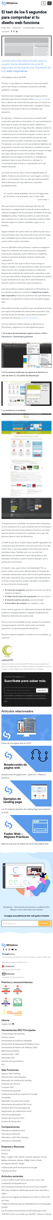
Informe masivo (8, 1037)
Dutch (32, 1160)
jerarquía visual (40, 99)
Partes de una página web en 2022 (16, 743)
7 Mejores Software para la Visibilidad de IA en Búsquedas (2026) (26, 1206)
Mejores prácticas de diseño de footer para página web (24, 844)
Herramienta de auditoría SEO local (16, 1104)
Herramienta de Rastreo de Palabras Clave (19, 1047)
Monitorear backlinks (10, 1051)
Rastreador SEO (8, 1057)
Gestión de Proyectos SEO (12, 1118)
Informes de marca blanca (12, 1061)
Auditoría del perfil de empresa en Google (19, 1094)
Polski (38, 1160)
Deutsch (28, 1157)
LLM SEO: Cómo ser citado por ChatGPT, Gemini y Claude (26, 1214)
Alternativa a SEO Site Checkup (14, 1137)
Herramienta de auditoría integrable (16, 1040)
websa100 (17, 28)
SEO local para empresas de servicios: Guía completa (24, 1187)
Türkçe (21, 1163)
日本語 (26, 1160)
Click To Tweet (42, 199)
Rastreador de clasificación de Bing (16, 1080)
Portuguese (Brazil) (9, 1163)
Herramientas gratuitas (11, 1090)
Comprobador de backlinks (13, 1034)
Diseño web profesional (35, 28)
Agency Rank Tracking (10, 1073)
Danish (21, 1157)
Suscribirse (42, 690)
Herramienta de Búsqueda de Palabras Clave (20, 1044)
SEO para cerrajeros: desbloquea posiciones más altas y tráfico (25, 1192)
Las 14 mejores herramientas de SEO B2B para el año (23, 1210)
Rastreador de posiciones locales (15, 1101)
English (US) (12, 1157)
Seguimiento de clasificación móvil (16, 1111)
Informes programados (11, 1114)
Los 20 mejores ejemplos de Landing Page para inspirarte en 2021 (25, 811)
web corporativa (17, 71)
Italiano (20, 1160)
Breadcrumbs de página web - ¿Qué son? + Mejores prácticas (23, 776)
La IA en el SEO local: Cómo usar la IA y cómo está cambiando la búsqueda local (22, 1182)
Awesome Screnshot (29, 318)
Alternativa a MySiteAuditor (13, 1130)
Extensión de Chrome (10, 1084)
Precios (4, 1153)
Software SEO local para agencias (15, 1108)
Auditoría (44, 923)
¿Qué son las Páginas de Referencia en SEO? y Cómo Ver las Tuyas (25, 1199)
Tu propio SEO (7, 1087)
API (2, 1064)
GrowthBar (6, 1097)
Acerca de (5, 1150)
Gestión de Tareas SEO (11, 1121)
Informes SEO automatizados (13, 1077)
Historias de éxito (8, 1171)
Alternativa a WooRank (11, 1141)
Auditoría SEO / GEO (10, 1054)
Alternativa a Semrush (10, 1134)
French (44, 1157)
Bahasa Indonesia (8, 1160)
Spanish (36, 1157)
